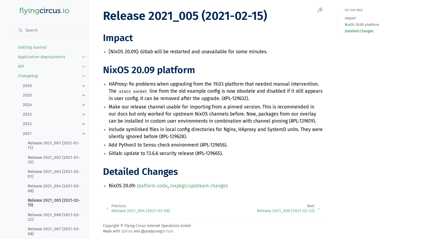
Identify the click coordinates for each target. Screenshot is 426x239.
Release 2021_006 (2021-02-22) (54, 217)
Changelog (28, 75)
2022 (27, 123)
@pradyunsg (151, 231)
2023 (27, 114)
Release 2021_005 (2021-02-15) (54, 203)
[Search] (51, 30)
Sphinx (127, 231)
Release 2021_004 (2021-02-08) (54, 188)
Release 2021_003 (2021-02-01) (54, 174)
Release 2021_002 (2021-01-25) (54, 160)
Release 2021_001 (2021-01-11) (54, 145)
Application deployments (41, 56)
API (21, 66)
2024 (27, 104)
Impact (350, 18)
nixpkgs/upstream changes (199, 186)
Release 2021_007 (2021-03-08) (54, 231)
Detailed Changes (359, 31)
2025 (27, 95)
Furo (169, 231)
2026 (27, 85)
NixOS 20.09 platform (362, 25)
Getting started (32, 47)
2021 (27, 133)
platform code (152, 186)
